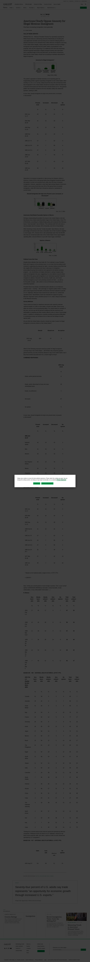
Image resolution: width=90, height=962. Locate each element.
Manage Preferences (47, 483)
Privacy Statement (61, 479)
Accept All (36, 483)
